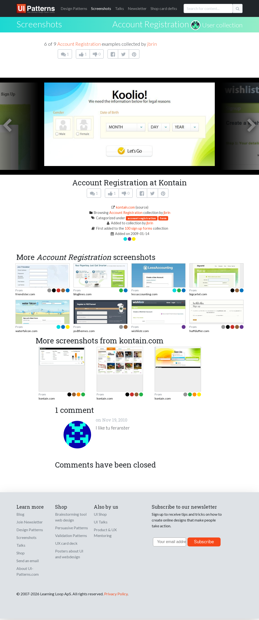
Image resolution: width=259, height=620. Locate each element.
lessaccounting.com (144, 294)
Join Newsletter (29, 522)
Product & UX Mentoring (105, 532)
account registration (142, 218)
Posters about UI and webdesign (69, 554)
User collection (222, 25)
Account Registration (150, 24)
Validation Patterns (71, 535)
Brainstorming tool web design (70, 517)
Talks (119, 8)
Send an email (27, 560)
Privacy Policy (116, 593)
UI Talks (101, 522)
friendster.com (25, 294)
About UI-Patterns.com (27, 571)
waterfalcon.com (26, 331)
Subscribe (204, 541)
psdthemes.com (84, 331)
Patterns (74, 8)
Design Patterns (29, 529)
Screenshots (101, 8)
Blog (20, 514)
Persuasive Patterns (71, 527)
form (163, 218)
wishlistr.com (140, 331)
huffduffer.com (199, 331)
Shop (20, 553)
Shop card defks (164, 8)
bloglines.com (82, 294)
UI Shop (100, 514)
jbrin (152, 44)
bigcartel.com (198, 294)
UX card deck (66, 543)
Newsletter (137, 8)
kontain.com (125, 207)
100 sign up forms (138, 228)
